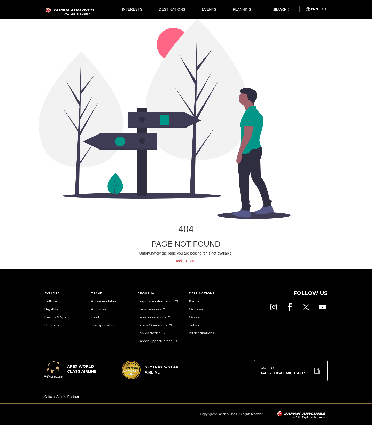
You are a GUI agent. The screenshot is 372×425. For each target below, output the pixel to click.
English (318, 9)
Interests (132, 9)
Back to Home (186, 261)
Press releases (149, 309)
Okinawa (196, 309)
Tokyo (194, 325)
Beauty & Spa (55, 317)
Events (209, 9)
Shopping (52, 325)
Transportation (103, 325)
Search (281, 9)
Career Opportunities (155, 341)
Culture (50, 301)
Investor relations (151, 317)
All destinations (201, 333)
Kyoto (194, 301)
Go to (283, 371)
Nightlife (51, 309)
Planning (242, 9)
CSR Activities (149, 333)
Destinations (172, 9)
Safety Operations (152, 325)
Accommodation (104, 301)
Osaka (194, 317)
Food (95, 317)
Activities (98, 309)
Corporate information (155, 301)
